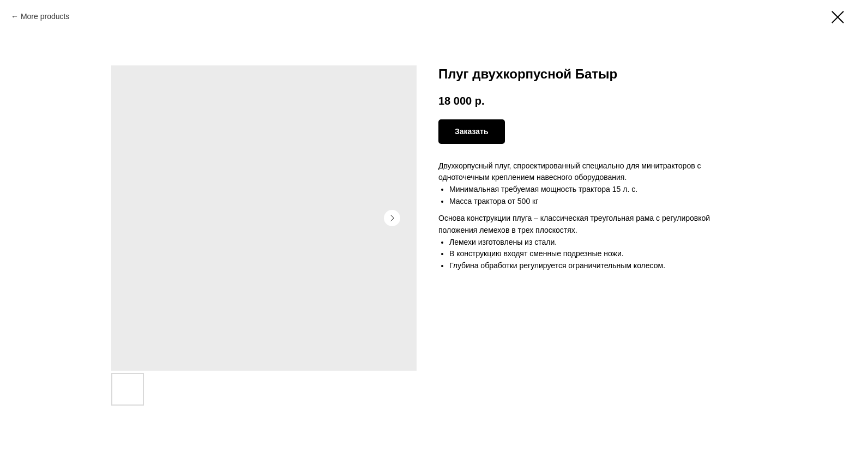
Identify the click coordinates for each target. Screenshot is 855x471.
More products (45, 16)
